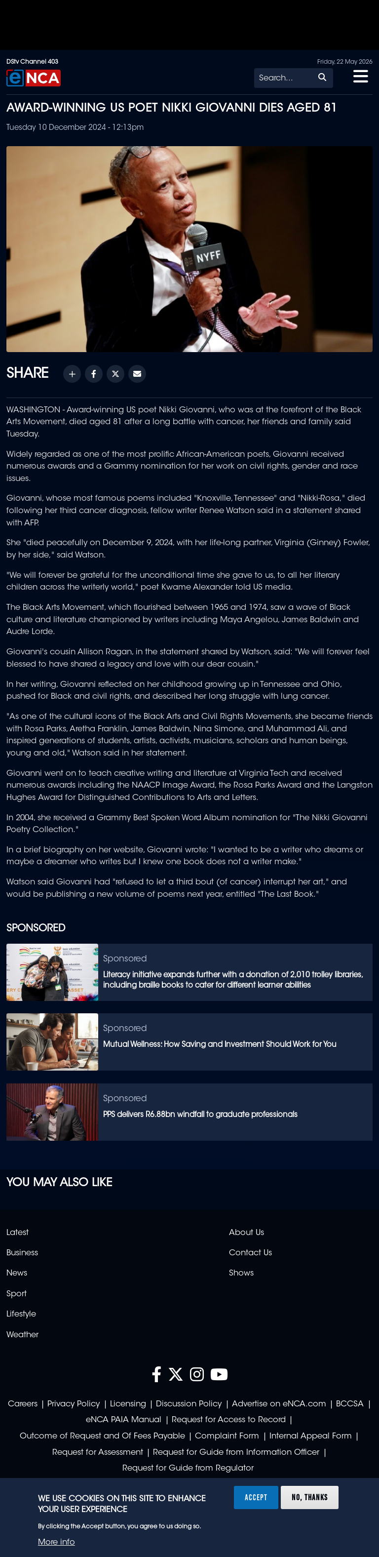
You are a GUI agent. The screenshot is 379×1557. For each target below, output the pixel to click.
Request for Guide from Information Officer (236, 1453)
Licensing (128, 1404)
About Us (246, 1233)
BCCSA (350, 1404)
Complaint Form (227, 1436)
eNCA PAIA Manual (123, 1420)
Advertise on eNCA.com (279, 1404)
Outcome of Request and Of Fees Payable (102, 1436)
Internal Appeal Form (310, 1436)
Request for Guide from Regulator (188, 1469)
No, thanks (310, 1497)
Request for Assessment (97, 1453)
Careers (23, 1404)
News (16, 1274)
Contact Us (250, 1253)
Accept (256, 1497)
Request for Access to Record (229, 1420)
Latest (17, 1233)
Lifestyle (21, 1314)
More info (56, 1543)
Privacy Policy (73, 1404)
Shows (241, 1274)
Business (22, 1253)
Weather (22, 1335)
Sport (16, 1294)
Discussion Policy (189, 1404)
